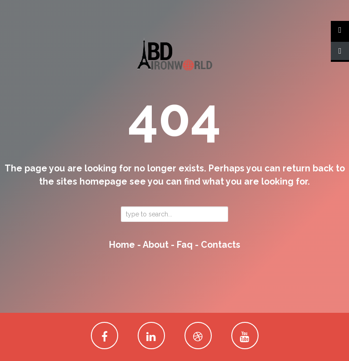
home (122, 245)
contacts (220, 245)
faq (185, 245)
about (156, 245)
